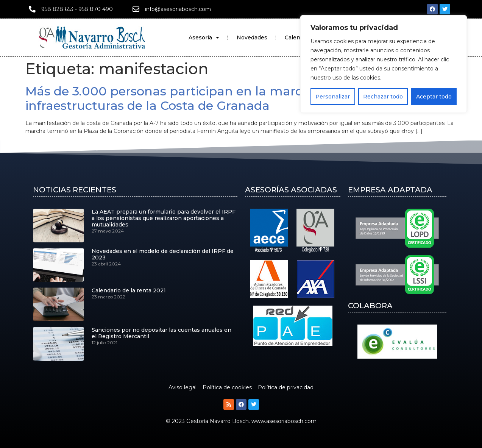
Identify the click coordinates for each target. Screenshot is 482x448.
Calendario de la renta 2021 (129, 290)
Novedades (252, 37)
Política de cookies (227, 387)
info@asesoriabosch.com (178, 9)
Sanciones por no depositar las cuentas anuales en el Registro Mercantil (161, 333)
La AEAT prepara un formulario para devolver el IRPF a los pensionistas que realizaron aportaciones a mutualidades (164, 218)
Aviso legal (182, 387)
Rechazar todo (383, 96)
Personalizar (332, 96)
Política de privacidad (286, 387)
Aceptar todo (434, 96)
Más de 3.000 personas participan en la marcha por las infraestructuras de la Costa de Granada (194, 98)
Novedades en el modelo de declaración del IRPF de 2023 (163, 254)
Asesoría (204, 37)
